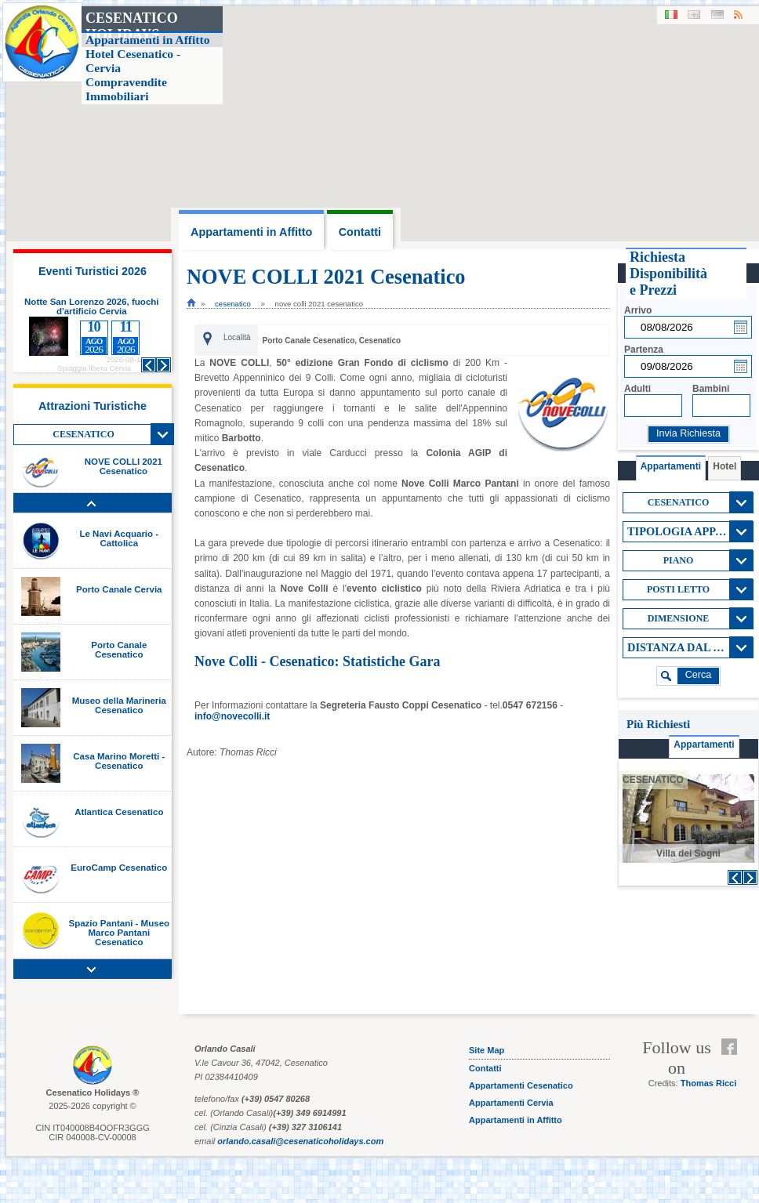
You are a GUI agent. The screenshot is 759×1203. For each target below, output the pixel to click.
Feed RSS (733, 1065)
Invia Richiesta (688, 433)
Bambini (710, 388)
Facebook (733, 1047)
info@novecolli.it (232, 716)
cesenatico (233, 303)
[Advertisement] (687, 953)
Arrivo (638, 310)
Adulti (637, 388)
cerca (698, 674)
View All (162, 434)
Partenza (643, 349)
